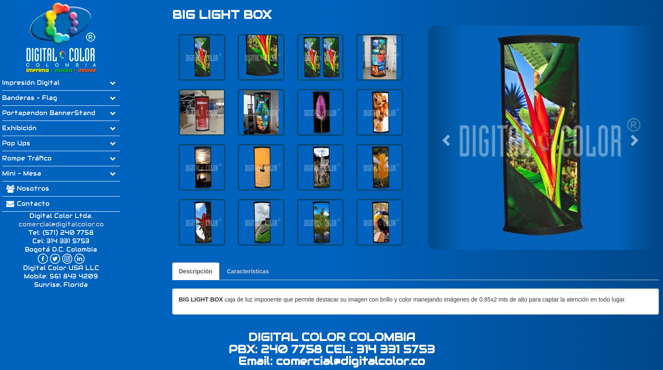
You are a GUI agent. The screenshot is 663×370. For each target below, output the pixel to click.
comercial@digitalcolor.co (61, 224)
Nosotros (33, 188)
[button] (445, 138)
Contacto (26, 203)
